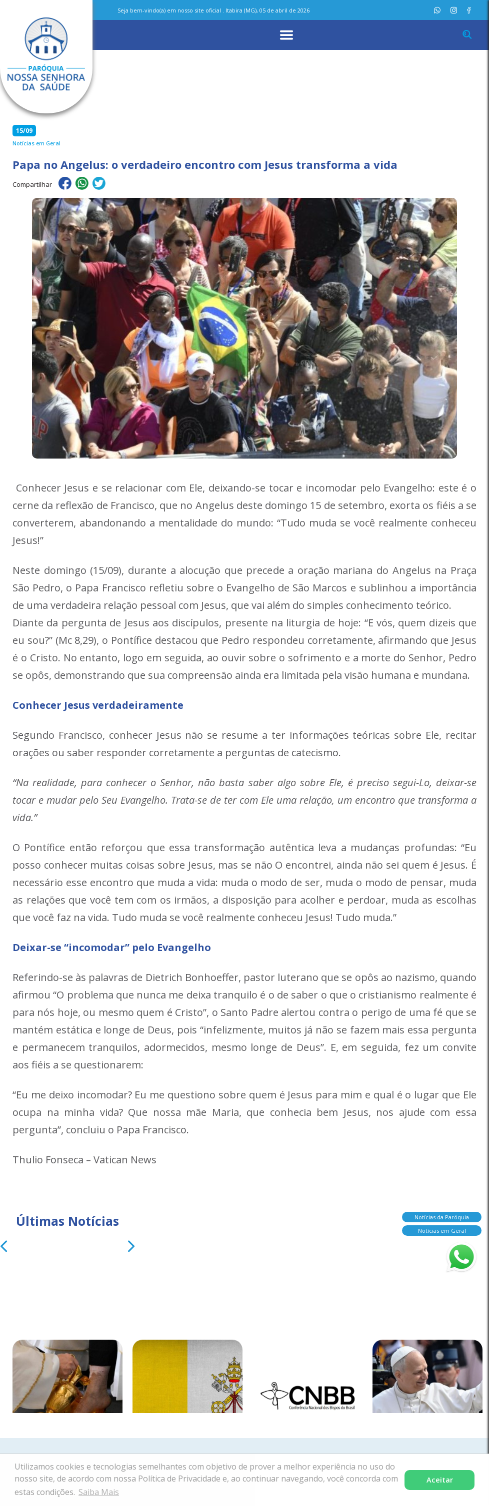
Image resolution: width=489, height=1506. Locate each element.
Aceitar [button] (439, 1480)
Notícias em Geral (442, 1230)
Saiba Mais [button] (98, 1492)
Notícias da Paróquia (441, 1217)
